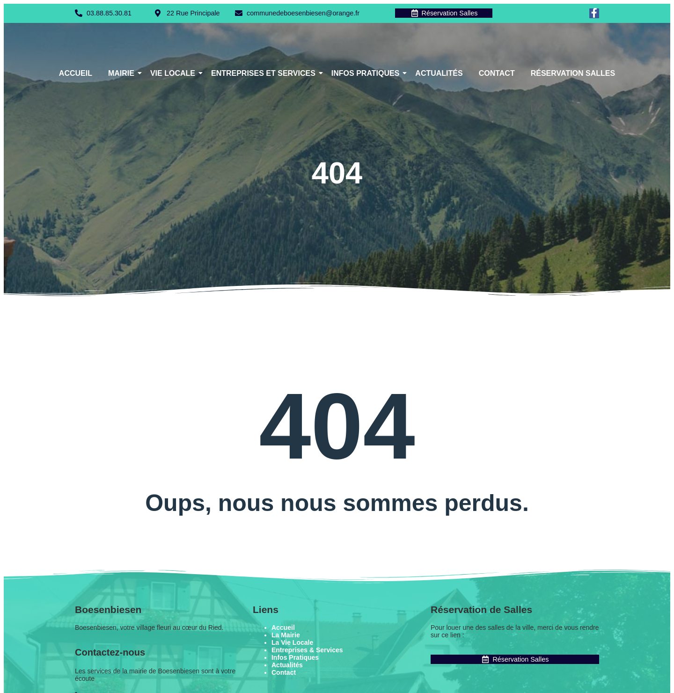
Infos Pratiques (367, 74)
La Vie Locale (292, 643)
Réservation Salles (573, 74)
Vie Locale (174, 74)
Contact (497, 74)
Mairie (123, 74)
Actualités (438, 74)
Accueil (75, 74)
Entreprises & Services (307, 650)
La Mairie (285, 635)
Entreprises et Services (265, 74)
